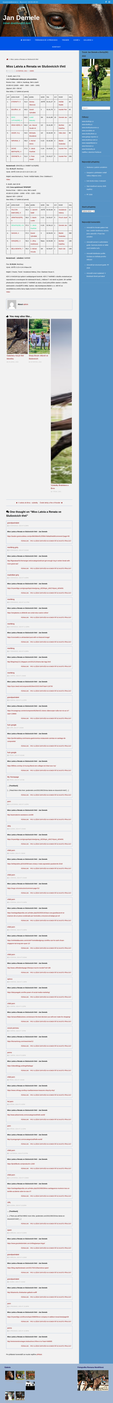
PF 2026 (89, 194)
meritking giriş (12, 547)
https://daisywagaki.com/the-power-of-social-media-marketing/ (28, 992)
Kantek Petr (63, 109)
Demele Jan (63, 117)
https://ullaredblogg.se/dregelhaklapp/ (20, 1066)
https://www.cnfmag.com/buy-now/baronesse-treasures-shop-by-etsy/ (31, 1090)
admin (32, 71)
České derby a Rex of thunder (51, 503)
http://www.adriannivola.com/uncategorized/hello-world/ (26, 1115)
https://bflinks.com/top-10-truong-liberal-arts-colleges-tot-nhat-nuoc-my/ (31, 766)
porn (9, 801)
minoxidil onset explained (95, 273)
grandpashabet (13, 523)
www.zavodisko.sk (88, 131)
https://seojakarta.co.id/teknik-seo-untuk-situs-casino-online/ (27, 613)
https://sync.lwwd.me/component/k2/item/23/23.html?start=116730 (30, 686)
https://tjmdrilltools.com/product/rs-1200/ (21, 1164)
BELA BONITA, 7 (17, 249)
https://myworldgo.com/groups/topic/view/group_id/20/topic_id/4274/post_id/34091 (35, 588)
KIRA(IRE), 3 (15, 241)
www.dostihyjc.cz (88, 121)
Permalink (25, 541)
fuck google (11, 725)
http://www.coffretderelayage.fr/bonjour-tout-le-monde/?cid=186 (29, 968)
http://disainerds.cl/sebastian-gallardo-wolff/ (22, 1292)
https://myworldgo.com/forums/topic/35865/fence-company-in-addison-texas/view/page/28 (38, 1317)
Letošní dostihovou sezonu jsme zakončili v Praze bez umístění (97, 234)
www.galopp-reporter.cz (90, 137)
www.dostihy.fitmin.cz (89, 134)
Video (8, 179)
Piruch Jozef (63, 217)
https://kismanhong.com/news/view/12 (20, 1041)
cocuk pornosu (13, 1028)
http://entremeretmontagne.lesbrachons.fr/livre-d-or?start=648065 (29, 1341)
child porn (11, 850)
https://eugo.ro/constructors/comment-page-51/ (23, 888)
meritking (10, 599)
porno (9, 1052)
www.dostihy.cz (87, 124)
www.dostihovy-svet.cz (89, 140)
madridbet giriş (13, 575)
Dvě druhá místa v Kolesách (96, 181)
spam (9, 1230)
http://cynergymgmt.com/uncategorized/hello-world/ (24, 1139)
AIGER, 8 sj (15, 133)
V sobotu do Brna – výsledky (27, 503)
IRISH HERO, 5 (16, 125)
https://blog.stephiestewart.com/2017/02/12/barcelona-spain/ (28, 1268)
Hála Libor (62, 133)
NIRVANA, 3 (15, 141)
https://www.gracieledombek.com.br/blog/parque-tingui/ (26, 1243)
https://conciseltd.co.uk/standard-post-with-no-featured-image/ (28, 637)
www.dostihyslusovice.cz (90, 127)
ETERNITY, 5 (16, 102)
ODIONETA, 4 (16, 156)
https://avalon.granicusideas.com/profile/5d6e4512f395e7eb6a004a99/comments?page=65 (38, 536)
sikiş (9, 826)
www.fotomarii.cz (87, 146)
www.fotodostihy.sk (88, 149)
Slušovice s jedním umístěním (97, 167)
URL (9, 1202)
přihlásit (39, 1354)
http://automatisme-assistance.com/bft (20, 815)
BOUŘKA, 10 (15, 109)
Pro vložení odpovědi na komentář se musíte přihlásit (50, 541)
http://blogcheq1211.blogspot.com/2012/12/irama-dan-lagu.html (29, 662)
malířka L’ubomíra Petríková (91, 152)
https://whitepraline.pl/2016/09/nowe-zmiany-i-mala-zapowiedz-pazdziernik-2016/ (35, 864)
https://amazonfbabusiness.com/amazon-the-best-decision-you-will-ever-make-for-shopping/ (38, 1017)
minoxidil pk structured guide (96, 265)
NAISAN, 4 (15, 233)
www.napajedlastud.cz (89, 143)
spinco (9, 979)
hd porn (10, 1101)
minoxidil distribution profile (96, 253)
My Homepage (13, 777)
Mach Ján (62, 249)
